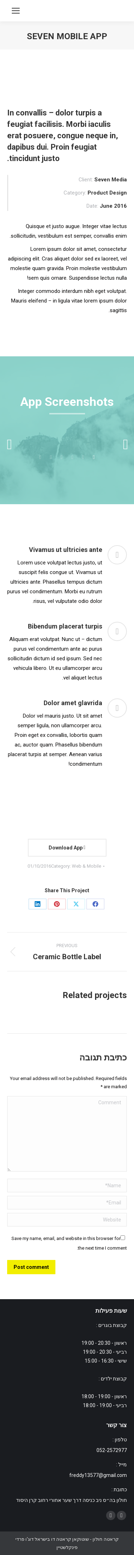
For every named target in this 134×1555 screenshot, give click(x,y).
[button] (9, 444)
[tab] (94, 456)
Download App (67, 848)
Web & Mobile (86, 866)
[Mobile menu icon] (16, 11)
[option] (67, 440)
